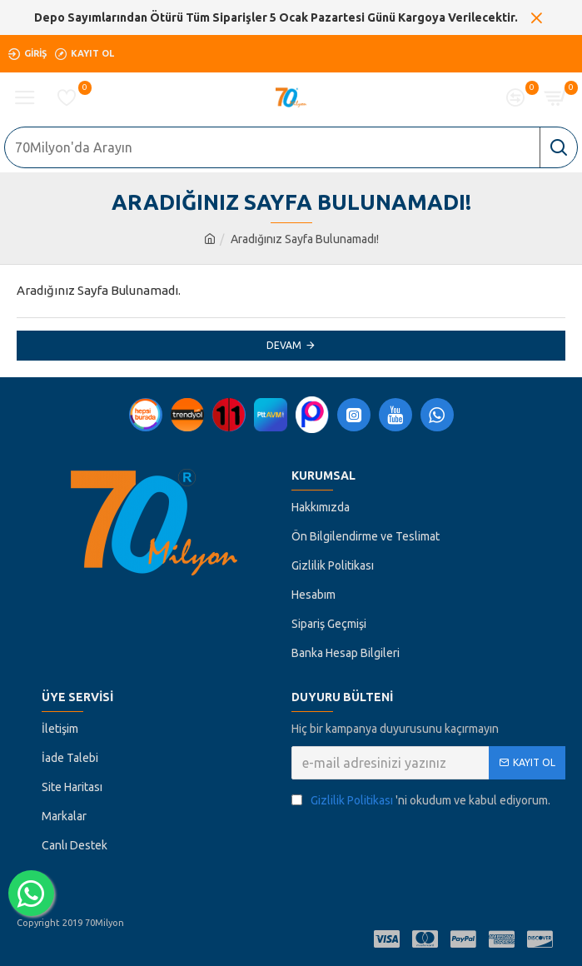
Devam (283, 345)
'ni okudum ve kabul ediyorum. (420, 800)
